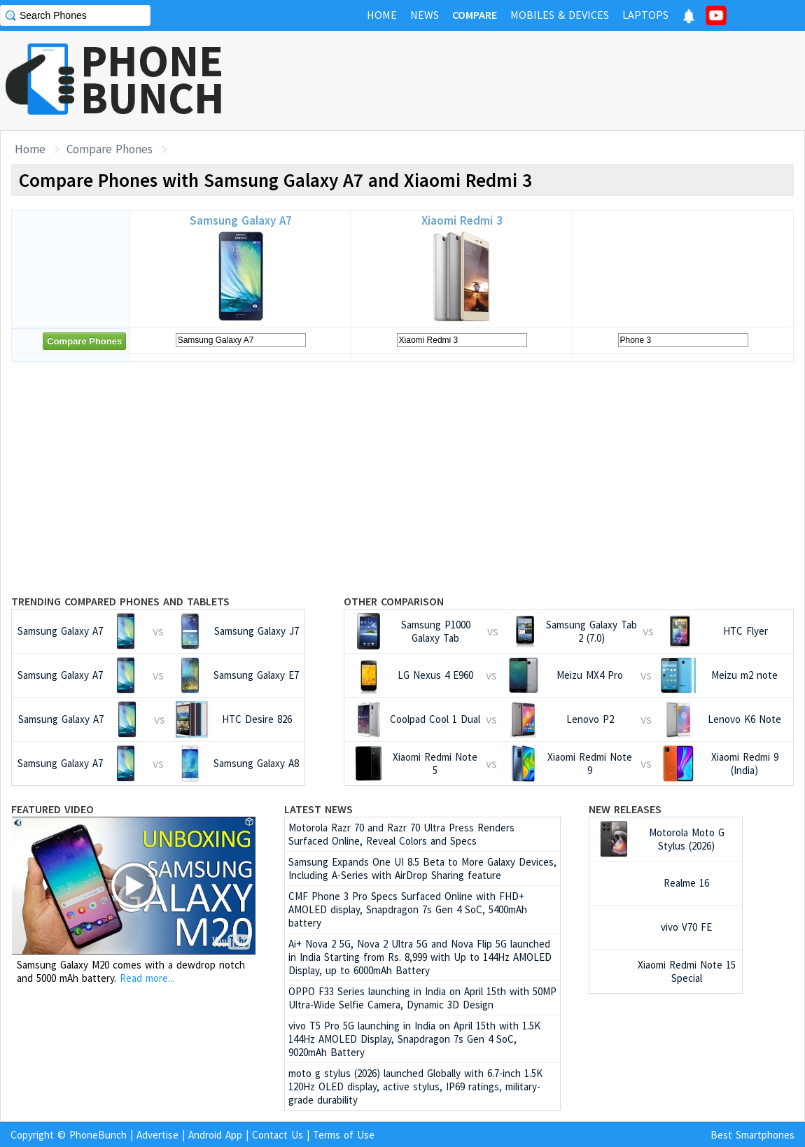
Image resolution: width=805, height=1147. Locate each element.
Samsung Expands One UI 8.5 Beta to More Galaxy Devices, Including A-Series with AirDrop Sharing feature (422, 868)
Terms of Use (343, 1134)
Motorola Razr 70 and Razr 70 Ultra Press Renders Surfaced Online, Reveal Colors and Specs (401, 834)
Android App (215, 1134)
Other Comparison (394, 601)
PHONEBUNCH (152, 79)
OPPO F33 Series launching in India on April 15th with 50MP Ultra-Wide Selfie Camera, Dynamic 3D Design (422, 998)
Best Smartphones (752, 1134)
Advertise (157, 1134)
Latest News (318, 809)
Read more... (147, 978)
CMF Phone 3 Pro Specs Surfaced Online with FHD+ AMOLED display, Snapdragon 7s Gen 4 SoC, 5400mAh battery (407, 909)
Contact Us (277, 1134)
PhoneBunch (98, 1134)
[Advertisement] (550, 80)
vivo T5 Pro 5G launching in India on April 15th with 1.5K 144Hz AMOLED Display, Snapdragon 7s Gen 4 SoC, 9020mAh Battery (414, 1039)
